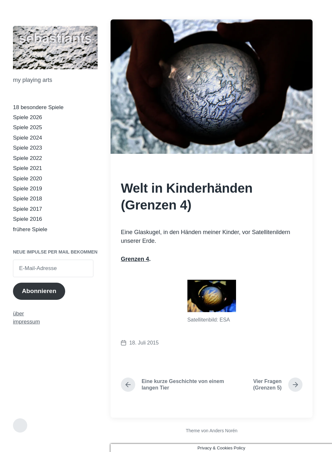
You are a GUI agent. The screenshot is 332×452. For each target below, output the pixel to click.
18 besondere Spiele (38, 107)
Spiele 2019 (27, 189)
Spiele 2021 (27, 168)
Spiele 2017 (27, 209)
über (18, 314)
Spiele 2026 (27, 117)
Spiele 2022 (27, 158)
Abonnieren (39, 291)
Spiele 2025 (27, 127)
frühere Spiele (30, 229)
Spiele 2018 (27, 199)
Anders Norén (223, 430)
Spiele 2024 (27, 138)
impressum (26, 322)
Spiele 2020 (27, 178)
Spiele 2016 (27, 219)
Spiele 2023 (27, 148)
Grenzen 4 (135, 259)
